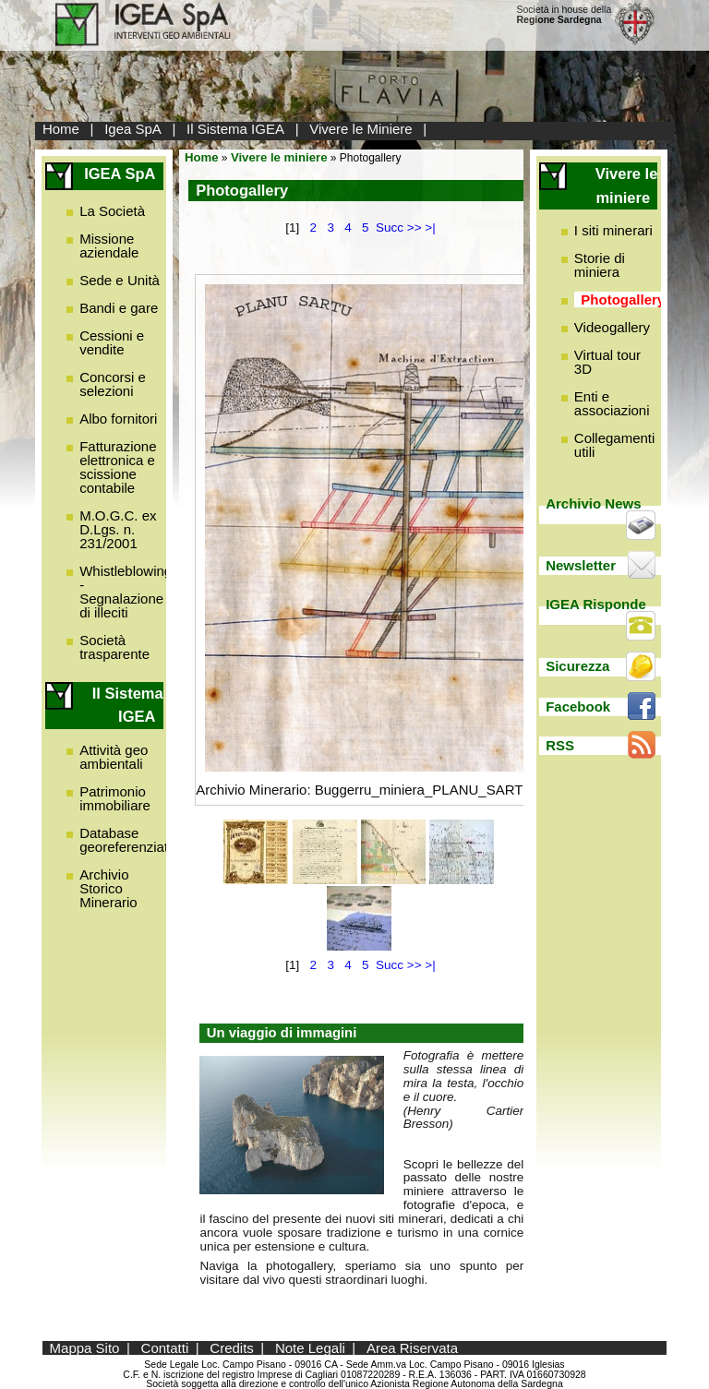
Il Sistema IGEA (235, 129)
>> (414, 227)
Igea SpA (133, 129)
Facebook (578, 706)
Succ (389, 227)
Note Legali (310, 1348)
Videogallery (612, 327)
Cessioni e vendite (111, 342)
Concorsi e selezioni (112, 384)
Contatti (165, 1348)
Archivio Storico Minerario (108, 888)
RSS (560, 745)
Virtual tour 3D (607, 362)
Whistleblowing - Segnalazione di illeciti (125, 591)
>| (430, 227)
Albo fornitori (118, 418)
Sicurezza (577, 666)
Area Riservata (412, 1348)
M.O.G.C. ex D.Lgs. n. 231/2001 (117, 529)
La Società (112, 211)
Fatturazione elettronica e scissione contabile (117, 467)
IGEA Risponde (596, 604)
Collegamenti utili (614, 445)
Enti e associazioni (612, 403)
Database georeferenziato (127, 840)
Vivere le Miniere (360, 129)
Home (60, 129)
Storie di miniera (599, 265)
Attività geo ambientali (113, 757)
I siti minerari (613, 230)
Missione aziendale (108, 245)
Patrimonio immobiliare (114, 798)
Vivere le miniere (279, 157)
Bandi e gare (118, 308)
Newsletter (581, 565)
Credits (232, 1348)
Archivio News (593, 503)
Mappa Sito (85, 1348)
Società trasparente (114, 647)
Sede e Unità (119, 280)
